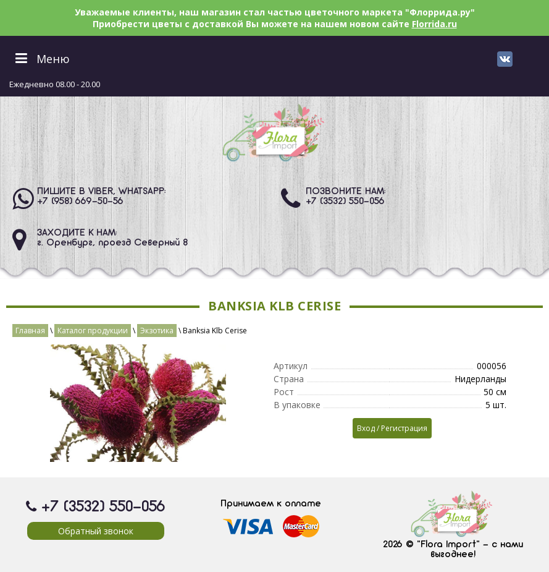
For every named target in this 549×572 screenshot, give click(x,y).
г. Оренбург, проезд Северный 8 (112, 243)
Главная (30, 330)
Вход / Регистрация (392, 428)
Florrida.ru (434, 24)
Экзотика (157, 330)
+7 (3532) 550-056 (345, 202)
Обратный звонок (95, 531)
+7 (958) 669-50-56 (80, 202)
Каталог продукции (92, 330)
